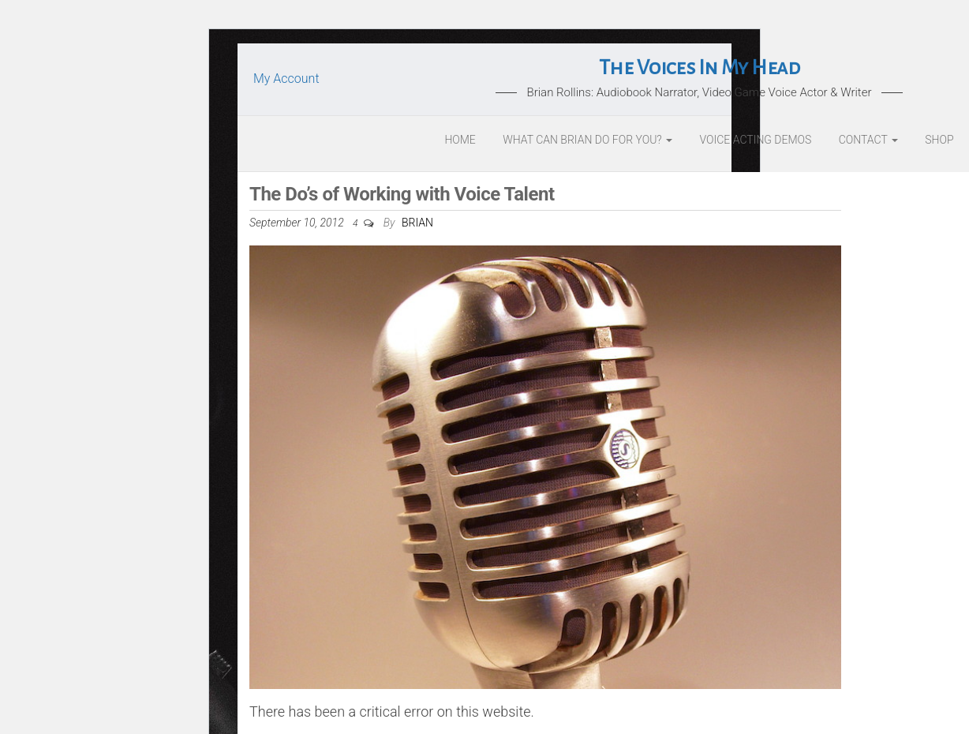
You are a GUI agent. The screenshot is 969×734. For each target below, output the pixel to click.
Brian (417, 222)
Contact (868, 139)
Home (459, 139)
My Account (286, 78)
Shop (939, 139)
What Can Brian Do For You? (587, 139)
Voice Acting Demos (756, 139)
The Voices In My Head (699, 68)
